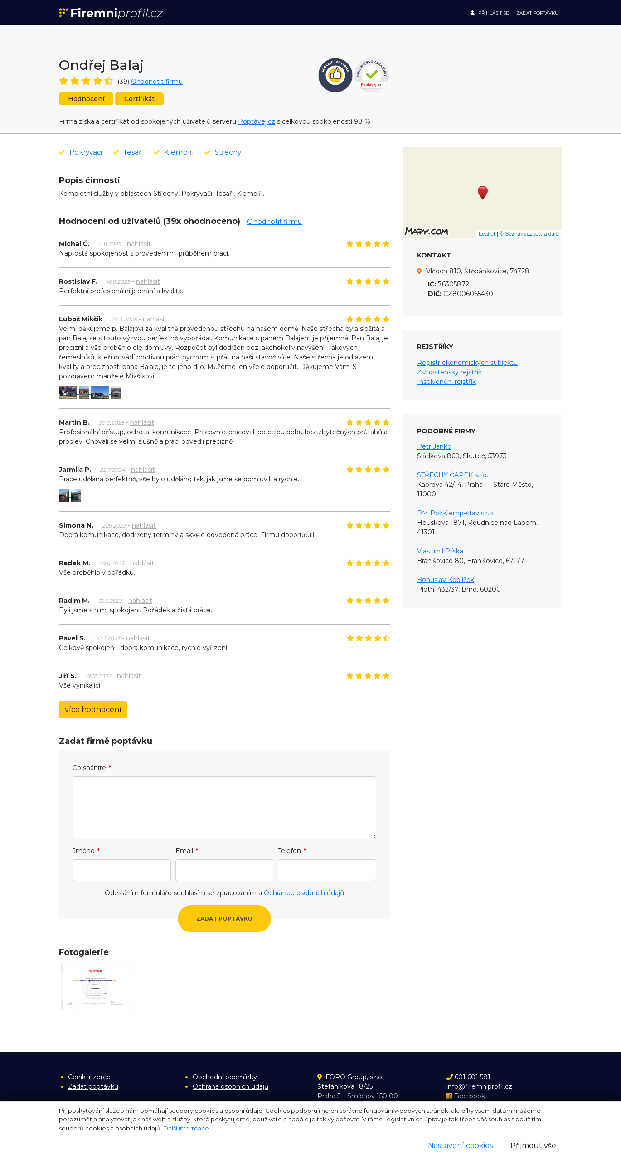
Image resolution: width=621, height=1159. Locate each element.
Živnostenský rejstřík (449, 372)
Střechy (222, 152)
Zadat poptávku (537, 13)
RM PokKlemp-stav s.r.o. (456, 513)
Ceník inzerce (89, 1077)
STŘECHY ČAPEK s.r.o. (452, 475)
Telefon (289, 851)
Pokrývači (80, 152)
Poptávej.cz (256, 121)
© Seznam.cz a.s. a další (530, 234)
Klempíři (174, 152)
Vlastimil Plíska (440, 551)
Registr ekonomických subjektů (467, 363)
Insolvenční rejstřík (446, 382)
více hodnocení (93, 709)
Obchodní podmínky (225, 1077)
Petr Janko (434, 446)
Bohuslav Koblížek (445, 580)
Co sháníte (89, 768)
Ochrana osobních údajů (230, 1086)
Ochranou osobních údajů (304, 893)
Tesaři (128, 152)
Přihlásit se (490, 13)
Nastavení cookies (460, 1145)
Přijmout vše (533, 1145)
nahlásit (139, 244)
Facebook (465, 1096)
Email (184, 851)
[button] (483, 193)
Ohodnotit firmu (157, 82)
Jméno (84, 851)
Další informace (186, 1128)
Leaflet (487, 234)
